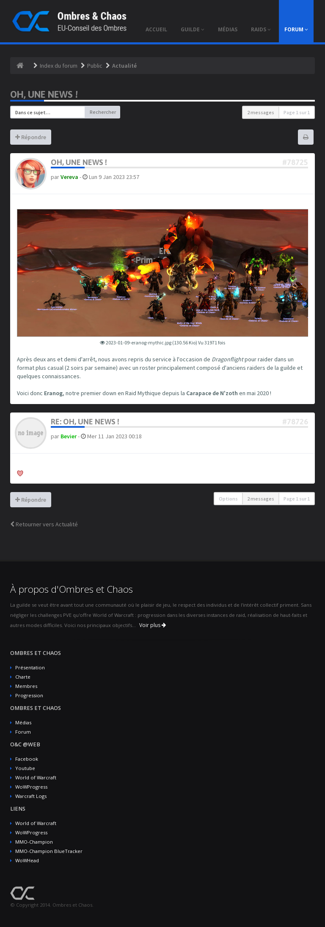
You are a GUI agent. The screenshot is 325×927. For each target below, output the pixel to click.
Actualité (124, 65)
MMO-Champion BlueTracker (49, 851)
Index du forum (58, 65)
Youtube (25, 768)
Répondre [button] (30, 137)
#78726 (295, 421)
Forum (23, 732)
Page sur (297, 112)
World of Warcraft (35, 777)
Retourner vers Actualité (44, 524)
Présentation (30, 667)
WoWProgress (31, 787)
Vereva (69, 177)
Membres (26, 686)
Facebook (26, 759)
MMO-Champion (34, 842)
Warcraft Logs (31, 796)
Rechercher (103, 112)
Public (94, 65)
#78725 (295, 162)
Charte (22, 677)
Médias (23, 722)
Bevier (69, 436)
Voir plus (152, 625)
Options (228, 498)
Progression (29, 695)
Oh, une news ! (44, 94)
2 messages (260, 112)
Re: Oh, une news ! (85, 421)
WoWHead (27, 860)
